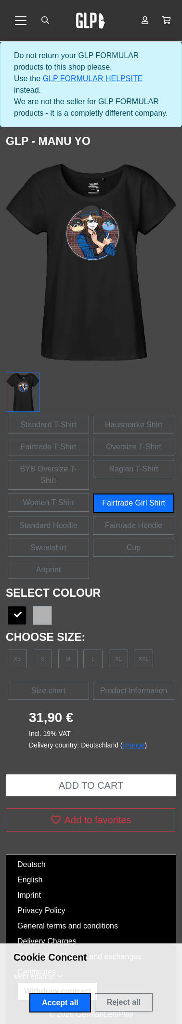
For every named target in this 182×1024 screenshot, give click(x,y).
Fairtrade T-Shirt (48, 447)
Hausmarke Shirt (133, 425)
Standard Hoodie (48, 525)
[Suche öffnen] (45, 21)
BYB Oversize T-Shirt (48, 474)
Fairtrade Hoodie (133, 525)
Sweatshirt (48, 547)
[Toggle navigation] (21, 21)
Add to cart (91, 785)
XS (17, 659)
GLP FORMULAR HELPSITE (93, 78)
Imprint (29, 895)
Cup (134, 547)
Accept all (60, 1003)
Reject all (124, 1002)
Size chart (48, 691)
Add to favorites (91, 820)
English (29, 880)
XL (118, 659)
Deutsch (31, 864)
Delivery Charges (47, 941)
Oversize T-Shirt (133, 447)
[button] (166, 20)
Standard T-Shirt (48, 425)
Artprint (48, 570)
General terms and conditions (67, 926)
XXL (144, 659)
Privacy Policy (41, 910)
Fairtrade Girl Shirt (133, 503)
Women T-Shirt (48, 502)
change (134, 745)
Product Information (134, 691)
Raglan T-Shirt (133, 469)
